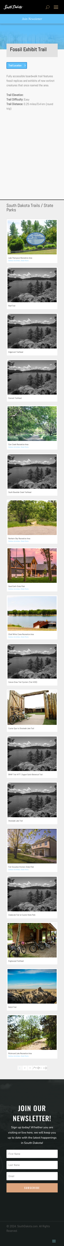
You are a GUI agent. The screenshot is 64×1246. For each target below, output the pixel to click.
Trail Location (15, 65)
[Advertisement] (32, 149)
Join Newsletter (32, 19)
